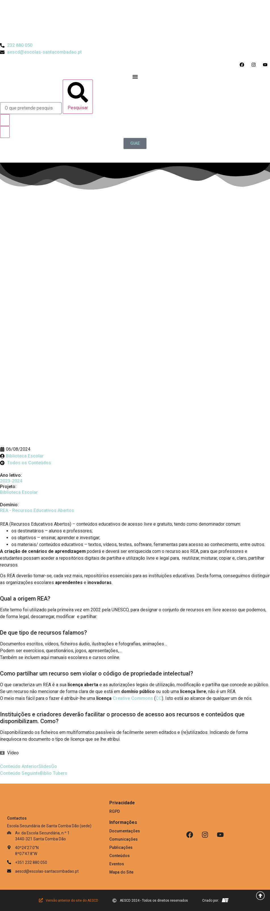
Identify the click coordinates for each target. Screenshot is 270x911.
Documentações (124, 831)
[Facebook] (189, 834)
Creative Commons (133, 698)
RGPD (114, 811)
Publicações (121, 847)
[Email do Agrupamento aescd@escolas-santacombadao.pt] (41, 52)
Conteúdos (119, 855)
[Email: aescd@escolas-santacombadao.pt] (58, 871)
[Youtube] (220, 834)
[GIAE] (135, 143)
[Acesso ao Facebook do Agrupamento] (243, 64)
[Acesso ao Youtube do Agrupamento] (266, 64)
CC (159, 698)
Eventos (116, 864)
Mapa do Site (121, 872)
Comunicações (123, 839)
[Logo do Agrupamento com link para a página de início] (135, 21)
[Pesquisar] (78, 96)
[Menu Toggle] (135, 76)
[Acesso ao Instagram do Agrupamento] (254, 64)
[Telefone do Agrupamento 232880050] (16, 45)
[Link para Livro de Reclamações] (205, 854)
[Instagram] (205, 834)
